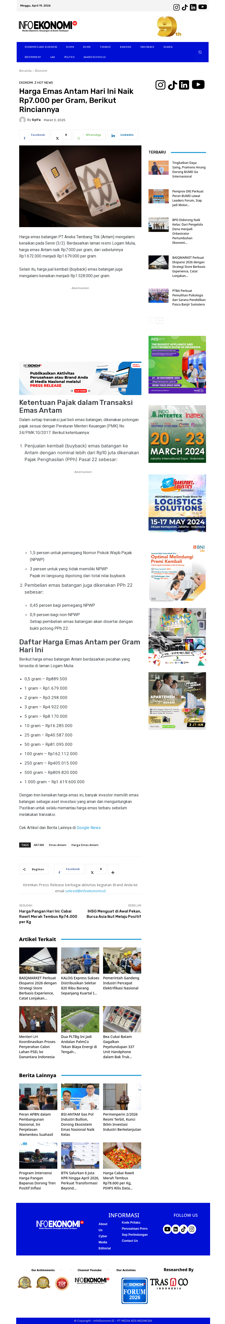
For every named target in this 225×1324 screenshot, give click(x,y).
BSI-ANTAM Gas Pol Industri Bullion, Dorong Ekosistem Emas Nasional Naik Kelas (77, 1124)
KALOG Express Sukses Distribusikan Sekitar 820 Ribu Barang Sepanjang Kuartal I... (80, 985)
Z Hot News (43, 82)
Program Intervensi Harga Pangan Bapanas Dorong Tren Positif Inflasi (37, 1180)
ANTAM (39, 845)
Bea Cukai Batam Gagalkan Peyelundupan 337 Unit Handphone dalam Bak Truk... (118, 1046)
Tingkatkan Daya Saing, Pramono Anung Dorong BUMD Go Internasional (189, 170)
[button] (200, 52)
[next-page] (160, 320)
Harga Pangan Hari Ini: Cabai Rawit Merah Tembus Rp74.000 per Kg (48, 916)
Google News (88, 827)
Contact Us (130, 1241)
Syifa (36, 119)
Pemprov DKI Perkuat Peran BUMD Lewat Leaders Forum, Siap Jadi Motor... (188, 198)
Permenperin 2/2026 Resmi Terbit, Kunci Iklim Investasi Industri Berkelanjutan (122, 1122)
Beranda (25, 71)
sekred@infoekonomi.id (85, 890)
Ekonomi (41, 71)
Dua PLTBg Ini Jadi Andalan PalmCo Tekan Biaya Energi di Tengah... (79, 1044)
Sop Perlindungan (135, 1234)
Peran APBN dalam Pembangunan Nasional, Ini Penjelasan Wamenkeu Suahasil (36, 1124)
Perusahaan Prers (135, 1228)
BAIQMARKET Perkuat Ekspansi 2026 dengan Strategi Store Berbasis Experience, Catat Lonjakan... (38, 988)
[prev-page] (151, 320)
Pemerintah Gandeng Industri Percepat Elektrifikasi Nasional (121, 982)
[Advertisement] (80, 326)
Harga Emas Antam (84, 845)
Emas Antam (57, 845)
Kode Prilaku (131, 1222)
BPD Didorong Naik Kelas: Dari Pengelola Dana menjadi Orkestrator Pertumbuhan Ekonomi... (187, 231)
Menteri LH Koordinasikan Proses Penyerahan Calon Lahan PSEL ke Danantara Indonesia (37, 1046)
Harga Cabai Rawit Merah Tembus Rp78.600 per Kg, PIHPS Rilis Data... (118, 1180)
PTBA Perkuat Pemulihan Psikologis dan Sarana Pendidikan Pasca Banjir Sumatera (189, 298)
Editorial (105, 1248)
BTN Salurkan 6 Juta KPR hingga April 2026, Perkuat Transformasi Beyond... (80, 1180)
